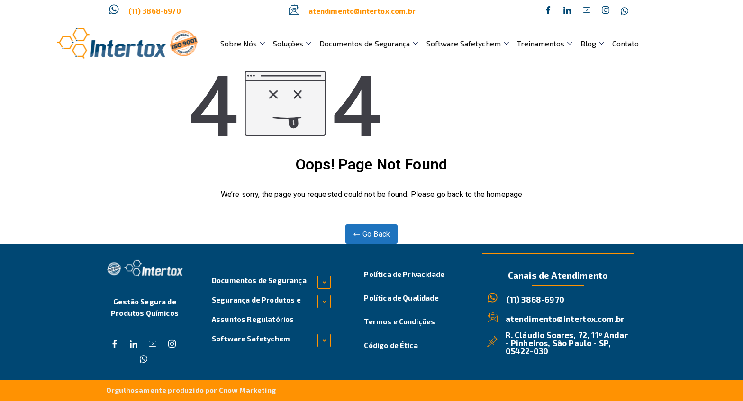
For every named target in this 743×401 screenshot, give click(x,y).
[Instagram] (605, 11)
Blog (589, 43)
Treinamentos (542, 43)
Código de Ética (390, 345)
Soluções (291, 43)
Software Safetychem (465, 43)
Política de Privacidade (404, 274)
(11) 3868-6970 (154, 11)
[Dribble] (587, 11)
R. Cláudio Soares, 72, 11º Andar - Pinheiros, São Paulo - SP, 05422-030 (567, 342)
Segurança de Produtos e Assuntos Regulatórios (256, 309)
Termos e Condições (399, 321)
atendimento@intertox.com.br (362, 11)
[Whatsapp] (624, 11)
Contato (621, 43)
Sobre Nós (242, 43)
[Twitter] (567, 11)
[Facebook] (548, 11)
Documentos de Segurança (367, 43)
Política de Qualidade (401, 298)
